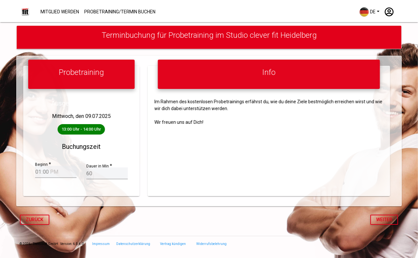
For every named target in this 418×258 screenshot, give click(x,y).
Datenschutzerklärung (133, 244)
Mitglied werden (59, 11)
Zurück (34, 219)
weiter (384, 219)
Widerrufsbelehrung (211, 244)
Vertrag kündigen (173, 244)
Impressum (101, 244)
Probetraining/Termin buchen (119, 11)
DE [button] (367, 12)
